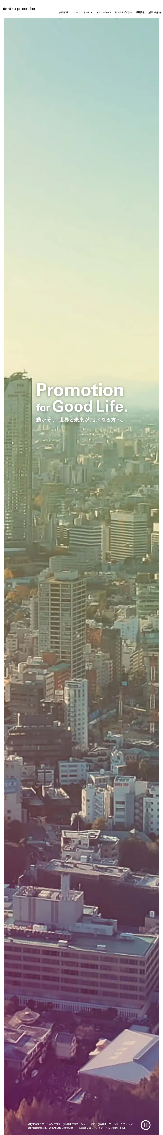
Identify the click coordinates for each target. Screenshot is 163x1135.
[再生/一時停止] (146, 1125)
